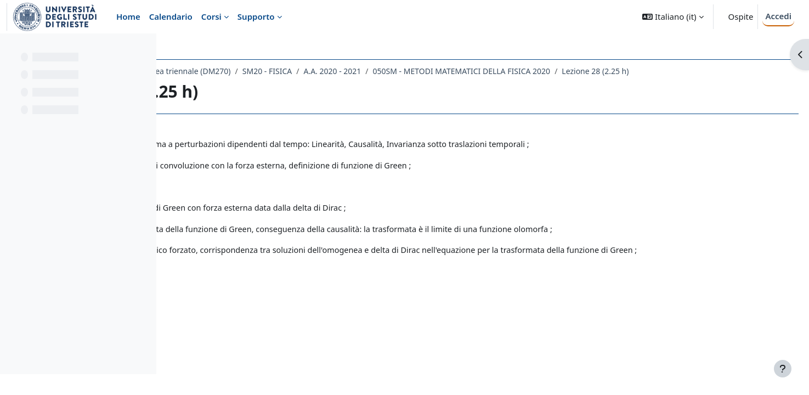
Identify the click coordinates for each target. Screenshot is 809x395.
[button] (672, 16)
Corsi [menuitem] (211, 16)
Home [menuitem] (128, 16)
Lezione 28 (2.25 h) (724, 71)
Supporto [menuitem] (256, 16)
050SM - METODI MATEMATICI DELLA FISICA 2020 (590, 71)
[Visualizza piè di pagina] (782, 368)
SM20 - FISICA (395, 71)
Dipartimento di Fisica (217, 71)
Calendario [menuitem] (171, 16)
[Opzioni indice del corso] (143, 49)
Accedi (778, 15)
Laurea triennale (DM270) (313, 71)
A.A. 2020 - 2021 (461, 71)
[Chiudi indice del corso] (11, 49)
